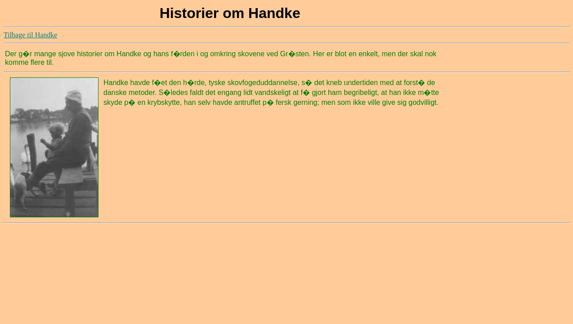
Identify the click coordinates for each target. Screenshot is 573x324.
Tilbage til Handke (30, 35)
